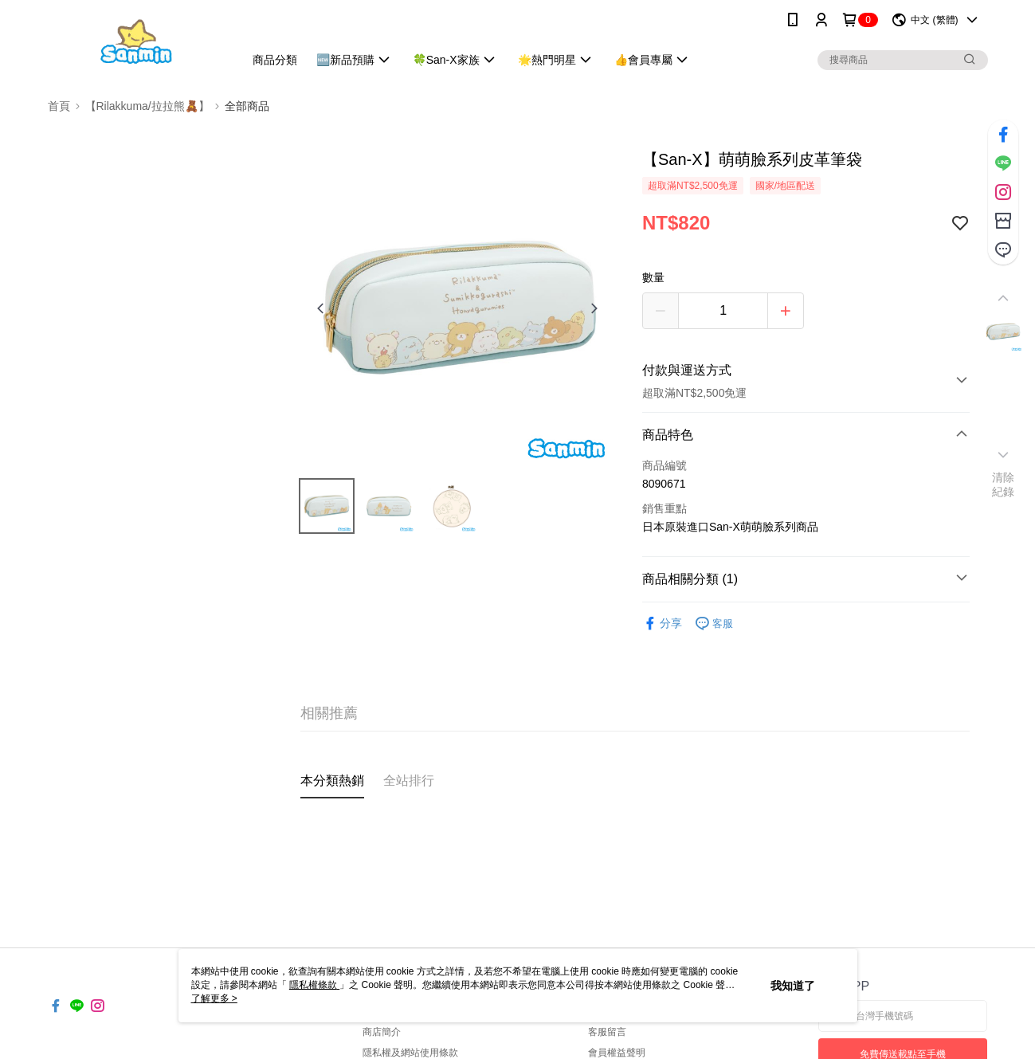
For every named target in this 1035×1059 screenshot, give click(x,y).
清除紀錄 (1003, 484)
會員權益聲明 (616, 1052)
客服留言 (607, 1031)
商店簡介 (382, 1031)
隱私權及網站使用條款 (410, 1052)
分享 (662, 623)
